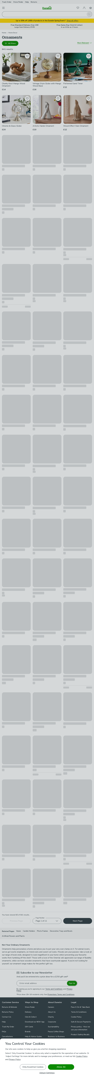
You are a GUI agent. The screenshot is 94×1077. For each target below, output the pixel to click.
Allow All (61, 1067)
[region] (47, 1058)
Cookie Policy (82, 1056)
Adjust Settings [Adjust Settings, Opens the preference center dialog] (46, 1073)
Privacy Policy (15, 1059)
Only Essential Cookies (33, 1067)
